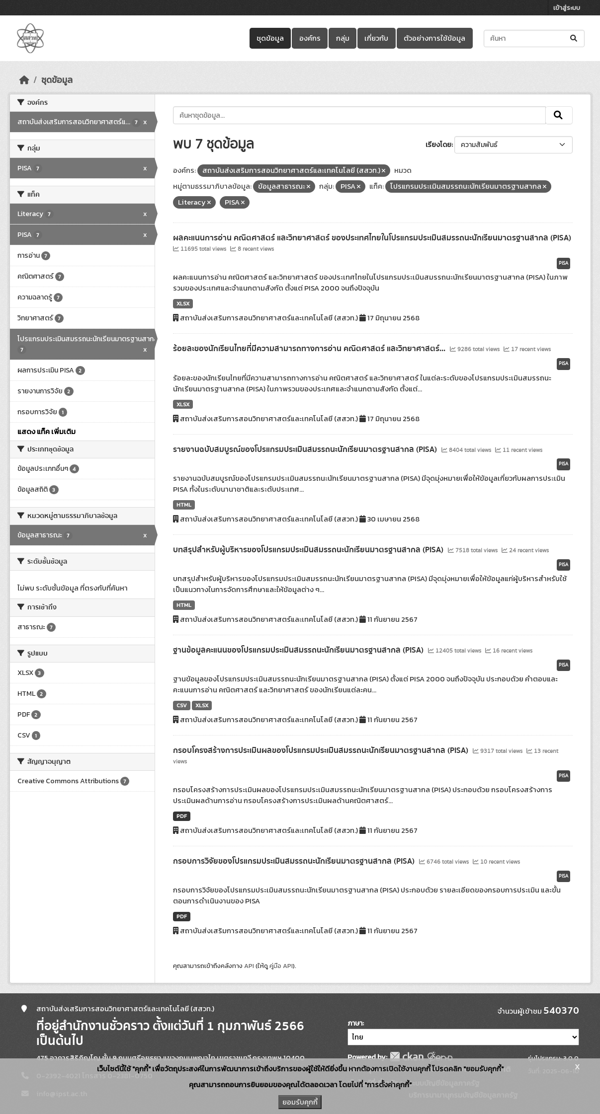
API (249, 965)
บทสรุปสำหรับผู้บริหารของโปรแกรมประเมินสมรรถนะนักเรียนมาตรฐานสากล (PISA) (309, 549)
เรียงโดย (438, 145)
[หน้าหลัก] (24, 80)
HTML (183, 505)
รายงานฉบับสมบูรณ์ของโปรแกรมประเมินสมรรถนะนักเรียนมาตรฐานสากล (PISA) (306, 449)
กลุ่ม (342, 38)
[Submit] (574, 38)
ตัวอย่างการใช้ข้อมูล (434, 38)
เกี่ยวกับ (376, 38)
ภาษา (354, 1023)
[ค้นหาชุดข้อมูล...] (534, 38)
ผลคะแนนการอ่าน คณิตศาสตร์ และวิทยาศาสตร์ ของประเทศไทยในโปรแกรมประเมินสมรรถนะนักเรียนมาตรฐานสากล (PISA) (372, 237)
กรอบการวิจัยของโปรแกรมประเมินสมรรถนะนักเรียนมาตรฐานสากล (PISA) (295, 861)
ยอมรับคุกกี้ (300, 1102)
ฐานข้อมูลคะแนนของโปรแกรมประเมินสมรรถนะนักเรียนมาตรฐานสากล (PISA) (299, 650)
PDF (181, 816)
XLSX (182, 303)
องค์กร (310, 38)
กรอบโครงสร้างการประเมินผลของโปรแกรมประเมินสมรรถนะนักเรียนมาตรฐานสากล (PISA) (321, 750)
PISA (563, 263)
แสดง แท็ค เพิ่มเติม (46, 431)
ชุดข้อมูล (270, 38)
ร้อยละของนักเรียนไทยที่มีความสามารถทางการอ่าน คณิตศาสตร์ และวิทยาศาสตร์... (310, 348)
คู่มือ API (281, 965)
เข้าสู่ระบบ (566, 7)
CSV (181, 705)
